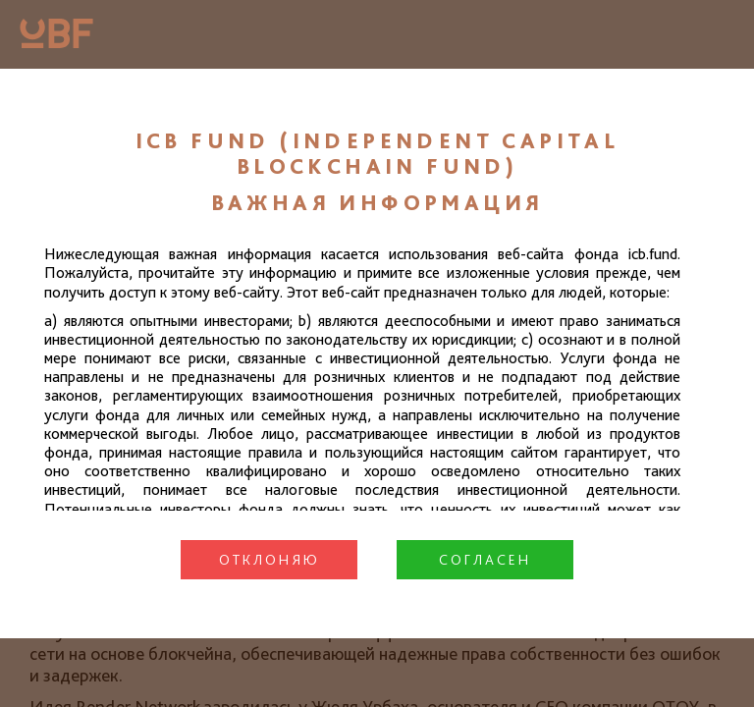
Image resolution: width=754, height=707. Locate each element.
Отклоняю (269, 560)
